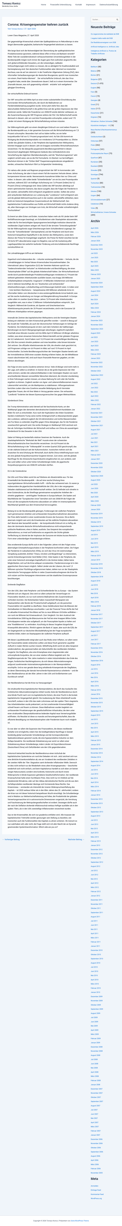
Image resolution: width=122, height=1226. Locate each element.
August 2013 (96, 824)
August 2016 (96, 673)
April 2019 (95, 556)
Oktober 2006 (96, 1156)
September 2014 (98, 770)
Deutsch (94, 89)
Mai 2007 (95, 1127)
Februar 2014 (96, 799)
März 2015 (95, 745)
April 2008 (95, 1081)
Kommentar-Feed (98, 1203)
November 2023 (97, 333)
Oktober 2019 (96, 531)
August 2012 (96, 875)
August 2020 (96, 489)
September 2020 (98, 484)
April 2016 (95, 690)
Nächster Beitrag (76, 839)
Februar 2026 (96, 245)
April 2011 (95, 942)
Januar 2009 (96, 1051)
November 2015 (97, 711)
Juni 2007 (95, 1123)
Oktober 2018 (96, 581)
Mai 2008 (95, 1076)
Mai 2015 (95, 736)
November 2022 (97, 375)
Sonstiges (95, 183)
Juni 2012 (95, 883)
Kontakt (79, 5)
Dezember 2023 (97, 329)
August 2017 (96, 640)
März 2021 (95, 459)
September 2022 (98, 384)
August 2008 (96, 1064)
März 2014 (95, 795)
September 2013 (98, 820)
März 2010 (95, 992)
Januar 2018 (96, 619)
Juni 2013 (95, 833)
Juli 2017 (94, 644)
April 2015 (95, 740)
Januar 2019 (96, 568)
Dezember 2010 (97, 959)
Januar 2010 (96, 1001)
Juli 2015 (94, 728)
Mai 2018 (95, 602)
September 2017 (98, 636)
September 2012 (98, 871)
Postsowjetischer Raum (100, 162)
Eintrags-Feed (96, 1199)
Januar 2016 (96, 703)
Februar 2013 (96, 850)
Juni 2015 (95, 732)
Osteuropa (95, 149)
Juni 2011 (95, 934)
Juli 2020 (94, 493)
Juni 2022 (95, 396)
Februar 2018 (96, 615)
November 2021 (97, 426)
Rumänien (95, 170)
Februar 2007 (96, 1139)
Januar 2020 (96, 518)
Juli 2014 (94, 778)
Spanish (94, 187)
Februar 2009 (96, 1047)
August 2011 (96, 925)
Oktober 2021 (96, 430)
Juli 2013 (94, 829)
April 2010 (95, 988)
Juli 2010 (94, 976)
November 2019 (97, 526)
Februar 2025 (96, 283)
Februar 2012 (96, 900)
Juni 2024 (95, 304)
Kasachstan (96, 119)
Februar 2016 (96, 698)
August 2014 (96, 774)
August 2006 (96, 1165)
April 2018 (95, 606)
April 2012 (95, 892)
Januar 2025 (96, 287)
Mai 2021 (95, 451)
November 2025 (97, 258)
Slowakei (94, 179)
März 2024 (95, 316)
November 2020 (97, 476)
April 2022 (95, 405)
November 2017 (97, 627)
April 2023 (95, 354)
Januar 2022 (96, 417)
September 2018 (98, 585)
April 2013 (95, 841)
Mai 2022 (95, 400)
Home (45, 5)
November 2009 (97, 1009)
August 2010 (96, 971)
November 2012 (97, 862)
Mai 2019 (95, 552)
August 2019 (96, 539)
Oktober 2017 (96, 631)
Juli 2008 (94, 1068)
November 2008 (97, 1060)
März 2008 (95, 1085)
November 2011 (97, 913)
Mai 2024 (95, 308)
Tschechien (95, 191)
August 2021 (96, 438)
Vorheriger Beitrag (11, 839)
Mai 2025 (95, 270)
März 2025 (95, 279)
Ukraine (94, 200)
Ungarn (94, 204)
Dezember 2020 (97, 472)
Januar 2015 (96, 753)
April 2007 (95, 1131)
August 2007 (96, 1114)
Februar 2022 (96, 413)
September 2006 (98, 1160)
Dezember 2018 (97, 573)
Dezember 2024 (97, 291)
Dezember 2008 (97, 1055)
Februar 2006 (96, 1177)
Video (93, 217)
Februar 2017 (96, 652)
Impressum (91, 5)
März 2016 (95, 694)
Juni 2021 (95, 447)
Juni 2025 (95, 266)
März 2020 (95, 510)
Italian (93, 114)
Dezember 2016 (97, 657)
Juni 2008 (95, 1072)
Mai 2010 (95, 984)
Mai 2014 (95, 787)
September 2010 (98, 967)
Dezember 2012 (97, 858)
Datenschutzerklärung (109, 5)
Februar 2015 (96, 749)
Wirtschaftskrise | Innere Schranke (105, 221)
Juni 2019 (95, 547)
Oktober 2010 (96, 963)
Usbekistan (95, 212)
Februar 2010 (96, 997)
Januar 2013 (96, 854)
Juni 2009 (95, 1030)
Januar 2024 (96, 325)
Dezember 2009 (97, 1005)
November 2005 (97, 1181)
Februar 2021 (96, 463)
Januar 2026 (96, 249)
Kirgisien (94, 123)
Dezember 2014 (97, 757)
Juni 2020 (95, 497)
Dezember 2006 (97, 1148)
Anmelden (95, 1194)
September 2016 (98, 669)
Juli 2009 (94, 1026)
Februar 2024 (96, 321)
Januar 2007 (96, 1144)
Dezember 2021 (97, 421)
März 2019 (95, 560)
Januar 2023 (96, 367)
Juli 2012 (94, 879)
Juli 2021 (94, 442)
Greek (93, 110)
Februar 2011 (96, 950)
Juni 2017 (95, 648)
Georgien (94, 106)
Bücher (94, 81)
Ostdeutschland (97, 145)
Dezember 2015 (97, 707)
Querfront (95, 166)
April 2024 (95, 312)
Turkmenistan (96, 196)
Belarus (94, 77)
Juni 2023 (95, 350)
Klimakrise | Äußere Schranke (103, 127)
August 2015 (96, 724)
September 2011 (98, 921)
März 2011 (95, 946)
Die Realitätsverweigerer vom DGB (105, 45)
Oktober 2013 (96, 816)
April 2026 (95, 237)
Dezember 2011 (97, 908)
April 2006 (95, 1169)
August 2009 (96, 1022)
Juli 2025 (94, 262)
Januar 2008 (96, 1093)
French (93, 102)
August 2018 (96, 589)
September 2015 (98, 720)
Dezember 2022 (97, 371)
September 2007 (98, 1110)
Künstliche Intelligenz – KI (101, 134)
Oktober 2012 (96, 866)
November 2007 (97, 1102)
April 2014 (95, 791)
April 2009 (95, 1039)
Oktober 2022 (96, 379)
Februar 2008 (96, 1089)
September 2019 (98, 535)
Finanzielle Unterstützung (62, 5)
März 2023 (95, 358)
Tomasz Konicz (11, 3)
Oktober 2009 (96, 1013)
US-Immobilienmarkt (99, 208)
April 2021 (95, 455)
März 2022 (95, 409)
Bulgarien (95, 85)
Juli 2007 (94, 1118)
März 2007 (95, 1135)
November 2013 (97, 812)
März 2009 (95, 1043)
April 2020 (95, 505)
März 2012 (95, 896)
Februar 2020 (96, 514)
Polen (93, 154)
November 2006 (97, 1152)
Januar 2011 (96, 955)
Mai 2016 (95, 686)
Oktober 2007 (96, 1106)
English (94, 93)
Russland (94, 175)
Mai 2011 (95, 938)
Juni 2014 (95, 782)
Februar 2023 (96, 363)
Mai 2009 (95, 1034)
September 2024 (98, 295)
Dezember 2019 (97, 522)
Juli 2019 (94, 543)
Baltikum (94, 72)
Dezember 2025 (97, 253)
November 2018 (97, 577)
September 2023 (98, 337)
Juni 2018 (95, 598)
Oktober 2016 (96, 665)
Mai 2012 (95, 887)
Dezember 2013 (97, 808)
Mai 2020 (95, 501)
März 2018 (95, 610)
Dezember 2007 (97, 1097)
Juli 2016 (94, 678)
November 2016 (97, 661)
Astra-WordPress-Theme (80, 1221)
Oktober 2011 (96, 917)
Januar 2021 (96, 468)
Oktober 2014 (96, 766)
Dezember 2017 (97, 623)
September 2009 (98, 1018)
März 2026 (95, 241)
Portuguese (95, 158)
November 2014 (97, 762)
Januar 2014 (96, 804)
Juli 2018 (94, 594)
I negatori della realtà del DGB (103, 41)
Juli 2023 (94, 346)
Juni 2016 (95, 682)
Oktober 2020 (96, 480)
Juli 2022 (94, 392)
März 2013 (95, 845)
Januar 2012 (96, 904)
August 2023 (96, 342)
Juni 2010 (95, 980)
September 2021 (98, 434)
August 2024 (96, 300)
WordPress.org (97, 1207)
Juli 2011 (94, 929)
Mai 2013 (95, 837)
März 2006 (95, 1173)
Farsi (93, 98)
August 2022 (96, 388)
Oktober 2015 (96, 715)
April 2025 (95, 274)
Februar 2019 (96, 564)
